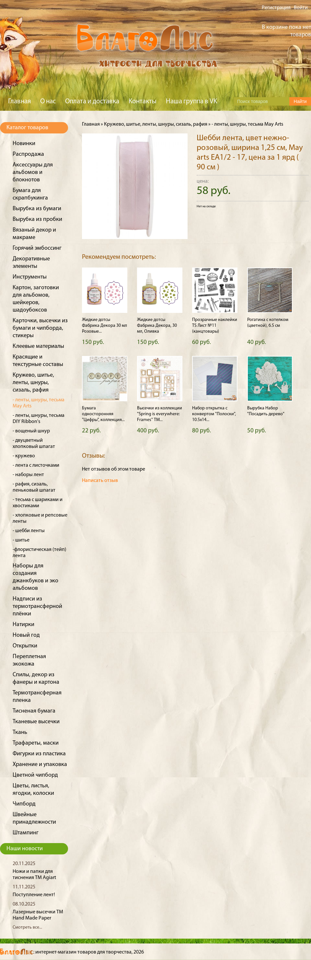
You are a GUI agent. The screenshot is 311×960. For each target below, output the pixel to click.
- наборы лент (28, 474)
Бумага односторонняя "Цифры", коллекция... (103, 414)
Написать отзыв (100, 480)
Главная (19, 101)
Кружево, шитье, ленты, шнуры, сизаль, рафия (33, 382)
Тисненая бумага (34, 711)
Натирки (23, 625)
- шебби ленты (29, 530)
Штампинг (26, 833)
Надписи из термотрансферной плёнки (37, 606)
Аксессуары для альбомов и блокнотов (33, 172)
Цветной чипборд (35, 775)
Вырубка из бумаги (37, 209)
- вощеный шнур (31, 431)
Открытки (25, 646)
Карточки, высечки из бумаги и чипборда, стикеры (40, 328)
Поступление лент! (34, 894)
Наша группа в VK (191, 101)
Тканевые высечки (36, 722)
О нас (48, 101)
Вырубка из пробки (37, 219)
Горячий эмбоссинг (37, 248)
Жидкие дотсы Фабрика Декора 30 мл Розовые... (104, 325)
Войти (301, 7)
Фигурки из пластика (39, 754)
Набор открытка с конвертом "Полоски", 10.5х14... (214, 414)
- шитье (21, 540)
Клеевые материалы (38, 346)
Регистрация (276, 7)
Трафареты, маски (36, 743)
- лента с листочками (36, 465)
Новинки (24, 144)
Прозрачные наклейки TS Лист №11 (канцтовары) (214, 325)
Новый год (26, 635)
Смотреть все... (27, 927)
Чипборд (24, 804)
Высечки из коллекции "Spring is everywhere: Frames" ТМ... (159, 414)
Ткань (20, 732)
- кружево (24, 456)
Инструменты (30, 277)
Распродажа (28, 154)
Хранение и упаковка (40, 764)
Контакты (142, 101)
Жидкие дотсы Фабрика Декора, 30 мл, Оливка (157, 325)
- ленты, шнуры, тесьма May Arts (247, 124)
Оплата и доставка (92, 101)
